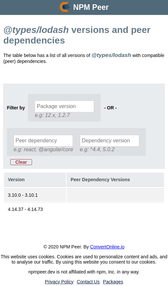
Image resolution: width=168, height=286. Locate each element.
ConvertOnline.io (107, 246)
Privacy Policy (59, 281)
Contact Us (88, 281)
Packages (113, 281)
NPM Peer (91, 7)
